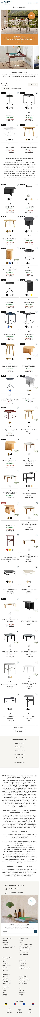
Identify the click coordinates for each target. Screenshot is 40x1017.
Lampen (5, 960)
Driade (21, 996)
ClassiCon (22, 992)
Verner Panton (6, 981)
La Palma (22, 990)
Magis (21, 994)
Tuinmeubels (22, 963)
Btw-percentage (24, 952)
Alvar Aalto (5, 976)
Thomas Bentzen (28, 824)
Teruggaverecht (24, 954)
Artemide (5, 996)
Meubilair (5, 967)
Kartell (4, 990)
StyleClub (5, 942)
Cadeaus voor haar (24, 968)
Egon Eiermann (23, 978)
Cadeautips (22, 965)
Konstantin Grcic (23, 976)
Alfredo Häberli (23, 983)
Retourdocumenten (25, 949)
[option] (7, 107)
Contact (22, 940)
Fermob (5, 994)
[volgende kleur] (18, 107)
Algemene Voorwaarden (9, 946)
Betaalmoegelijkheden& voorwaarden (25, 946)
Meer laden (18, 731)
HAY (14, 815)
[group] (19, 88)
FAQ (21, 942)
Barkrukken (6, 963)
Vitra (4, 992)
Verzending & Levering (26, 944)
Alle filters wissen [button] (16, 88)
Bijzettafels (5, 970)
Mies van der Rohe (24, 979)
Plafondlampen (6, 965)
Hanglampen (22, 960)
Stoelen (5, 961)
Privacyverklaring (7, 947)
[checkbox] (5, 88)
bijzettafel (16, 856)
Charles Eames (7, 979)
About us (5, 940)
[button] (4, 84)
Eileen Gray (6, 978)
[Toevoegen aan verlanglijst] (18, 93)
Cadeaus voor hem (24, 967)
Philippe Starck (6, 983)
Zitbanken (5, 968)
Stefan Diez (22, 981)
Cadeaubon (23, 950)
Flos (20, 989)
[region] (10, 107)
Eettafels (21, 961)
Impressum (5, 944)
